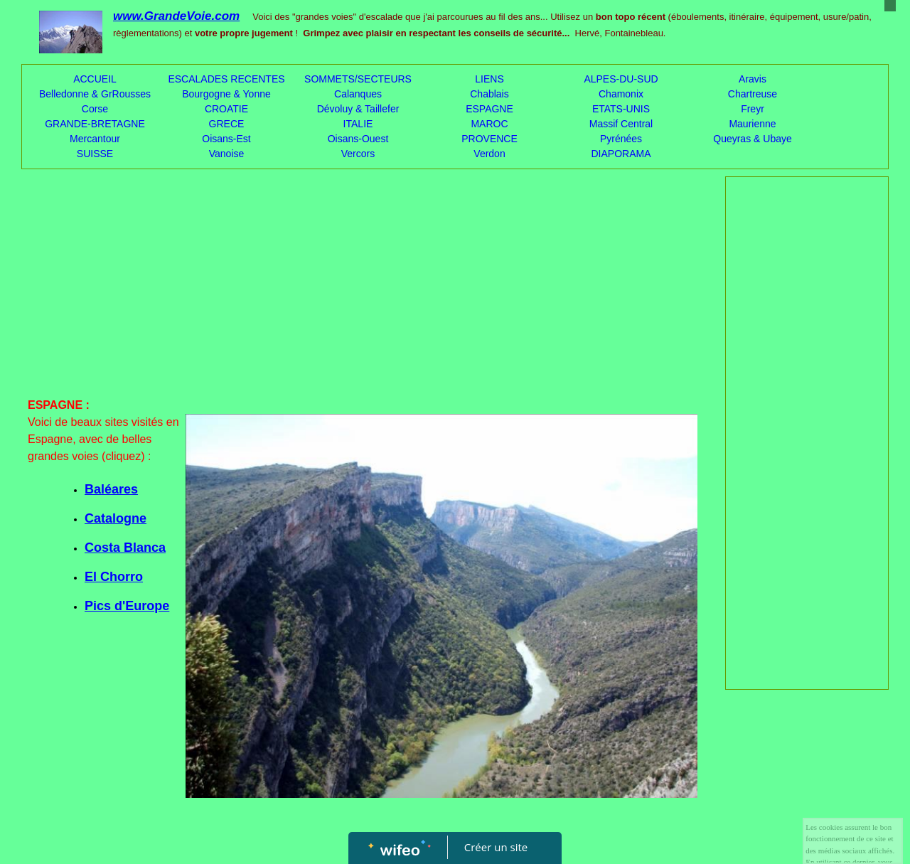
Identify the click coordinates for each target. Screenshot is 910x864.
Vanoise (227, 153)
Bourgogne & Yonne (226, 94)
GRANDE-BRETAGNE (95, 123)
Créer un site (496, 847)
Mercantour (95, 138)
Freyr (752, 108)
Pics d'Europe (127, 606)
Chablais (489, 94)
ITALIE (358, 123)
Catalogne (115, 518)
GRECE (227, 123)
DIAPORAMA (621, 153)
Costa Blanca (125, 547)
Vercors (358, 153)
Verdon (489, 153)
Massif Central (621, 123)
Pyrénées (621, 138)
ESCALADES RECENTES (226, 79)
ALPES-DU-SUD (621, 79)
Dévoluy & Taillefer (358, 108)
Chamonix (621, 94)
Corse (95, 108)
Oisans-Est (226, 138)
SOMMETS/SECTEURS (358, 79)
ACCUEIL (95, 79)
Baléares (111, 489)
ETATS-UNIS (621, 108)
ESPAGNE (489, 108)
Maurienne (752, 123)
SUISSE (95, 153)
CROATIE (226, 108)
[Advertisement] (362, 290)
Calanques (358, 94)
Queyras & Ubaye (752, 138)
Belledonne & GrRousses (95, 94)
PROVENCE (489, 138)
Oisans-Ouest (358, 138)
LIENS (489, 79)
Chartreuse (752, 94)
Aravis (752, 79)
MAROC (489, 123)
